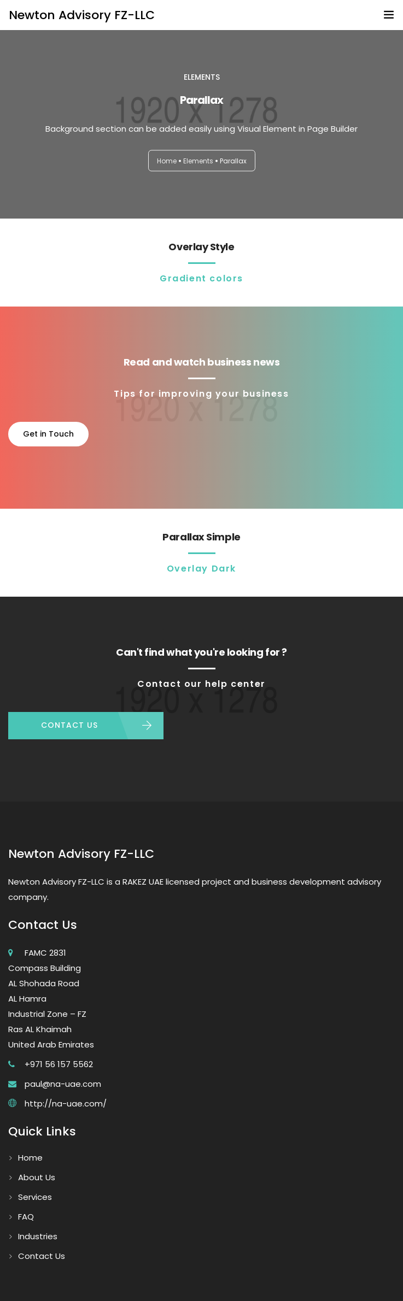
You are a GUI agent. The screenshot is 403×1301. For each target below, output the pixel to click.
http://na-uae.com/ (66, 1103)
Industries (37, 1236)
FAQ (26, 1216)
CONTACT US (69, 725)
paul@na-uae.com (63, 1084)
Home (167, 161)
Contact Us (41, 1256)
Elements (198, 161)
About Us (36, 1177)
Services (35, 1197)
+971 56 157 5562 (59, 1064)
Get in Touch (48, 433)
